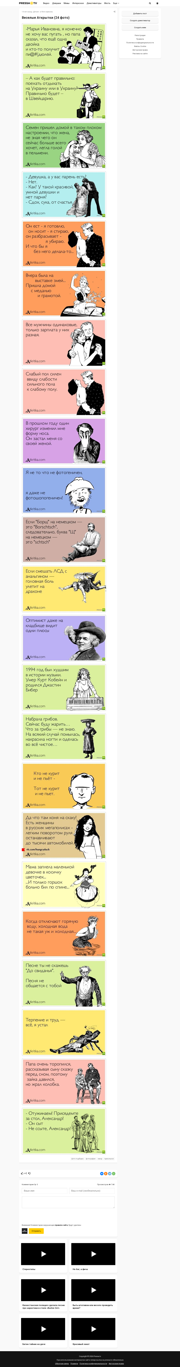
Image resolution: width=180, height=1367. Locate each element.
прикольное (109, 1159)
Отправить (36, 1231)
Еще (116, 3)
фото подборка (77, 1159)
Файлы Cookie (140, 46)
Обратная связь (62, 1364)
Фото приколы (47, 12)
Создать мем (140, 27)
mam (37, 12)
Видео (46, 3)
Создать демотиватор (140, 20)
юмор (100, 1159)
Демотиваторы (94, 3)
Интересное (78, 3)
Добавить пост (140, 13)
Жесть (107, 3)
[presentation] (43, 1215)
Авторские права (140, 50)
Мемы (66, 3)
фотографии (90, 1159)
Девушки (56, 3)
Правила (140, 39)
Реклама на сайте (140, 54)
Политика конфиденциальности (140, 43)
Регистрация (140, 35)
